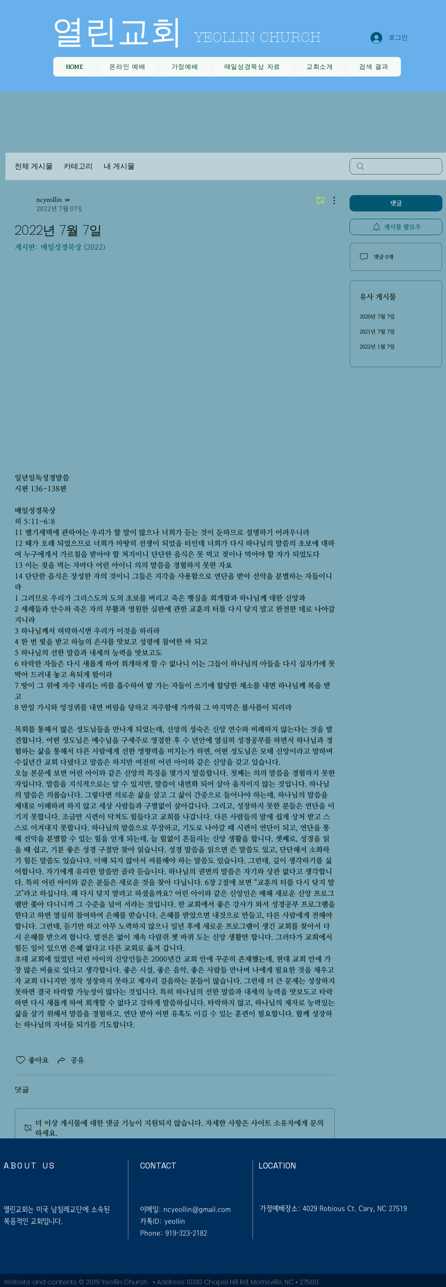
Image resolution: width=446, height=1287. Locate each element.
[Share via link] (70, 1060)
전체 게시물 (34, 166)
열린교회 (117, 32)
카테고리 (78, 166)
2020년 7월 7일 (377, 317)
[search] (396, 166)
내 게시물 (119, 166)
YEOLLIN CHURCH (257, 38)
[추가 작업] (329, 200)
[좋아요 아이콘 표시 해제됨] (20, 1060)
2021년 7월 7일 (377, 332)
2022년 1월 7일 (377, 347)
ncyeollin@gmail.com (197, 1209)
